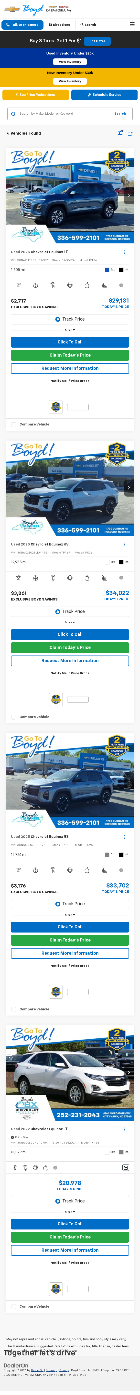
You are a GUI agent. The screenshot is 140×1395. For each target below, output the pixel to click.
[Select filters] (120, 134)
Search (120, 113)
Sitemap (51, 1370)
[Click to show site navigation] (132, 25)
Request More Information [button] (70, 368)
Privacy (64, 1370)
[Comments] (125, 1167)
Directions (59, 25)
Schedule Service (104, 95)
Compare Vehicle (34, 424)
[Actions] (124, 252)
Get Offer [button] (97, 41)
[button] (22, 25)
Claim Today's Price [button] (70, 355)
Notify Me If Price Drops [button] (70, 381)
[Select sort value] (129, 133)
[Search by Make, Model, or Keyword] (64, 114)
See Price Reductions (35, 95)
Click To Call (70, 342)
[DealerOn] (16, 1365)
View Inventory (70, 62)
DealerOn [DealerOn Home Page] (37, 1370)
